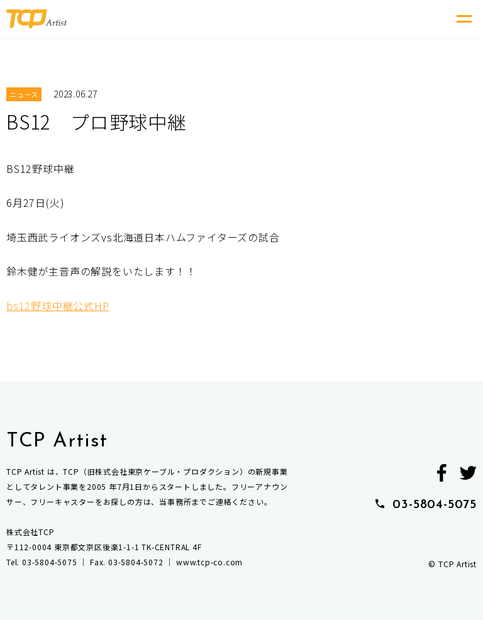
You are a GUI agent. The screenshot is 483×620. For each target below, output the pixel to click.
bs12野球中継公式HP (57, 305)
